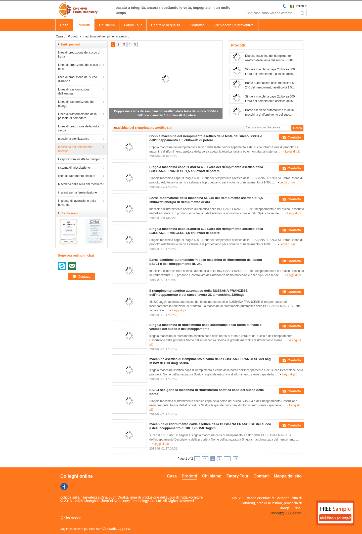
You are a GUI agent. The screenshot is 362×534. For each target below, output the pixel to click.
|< (197, 458)
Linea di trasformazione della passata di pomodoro (77, 116)
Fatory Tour (133, 25)
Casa (64, 25)
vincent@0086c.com (286, 513)
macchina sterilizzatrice (73, 138)
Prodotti (84, 25)
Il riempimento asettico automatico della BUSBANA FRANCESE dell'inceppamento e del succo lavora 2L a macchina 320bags (198, 293)
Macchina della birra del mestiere (80, 184)
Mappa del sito (288, 476)
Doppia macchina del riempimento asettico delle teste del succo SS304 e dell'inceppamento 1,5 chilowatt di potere (270, 58)
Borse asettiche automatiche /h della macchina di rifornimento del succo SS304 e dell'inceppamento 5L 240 (269, 112)
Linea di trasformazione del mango (76, 104)
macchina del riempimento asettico (75, 149)
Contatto (294, 137)
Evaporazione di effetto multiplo (79, 159)
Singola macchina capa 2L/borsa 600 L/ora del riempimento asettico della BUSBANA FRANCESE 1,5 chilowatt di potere (271, 72)
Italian (300, 6)
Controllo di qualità (165, 25)
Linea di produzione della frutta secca (78, 128)
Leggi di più (292, 151)
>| (235, 458)
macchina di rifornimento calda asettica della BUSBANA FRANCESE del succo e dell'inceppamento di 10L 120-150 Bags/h (210, 426)
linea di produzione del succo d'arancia (77, 79)
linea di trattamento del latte (76, 176)
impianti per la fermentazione (77, 192)
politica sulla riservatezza (80, 497)
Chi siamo (107, 25)
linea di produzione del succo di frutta (79, 54)
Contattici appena (116, 529)
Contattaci (197, 25)
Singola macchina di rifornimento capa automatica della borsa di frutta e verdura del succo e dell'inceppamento (205, 327)
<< (205, 458)
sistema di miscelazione (74, 167)
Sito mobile (70, 518)
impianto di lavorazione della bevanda (77, 203)
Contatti (260, 476)
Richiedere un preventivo (234, 25)
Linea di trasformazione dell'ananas (73, 91)
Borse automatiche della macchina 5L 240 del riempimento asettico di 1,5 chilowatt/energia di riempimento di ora (271, 85)
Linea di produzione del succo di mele (79, 67)
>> (227, 458)
